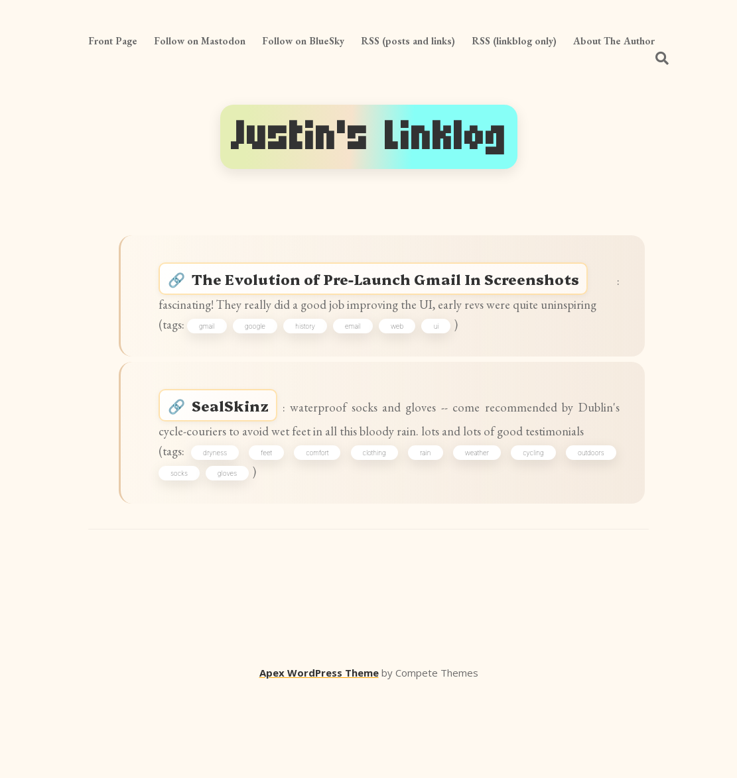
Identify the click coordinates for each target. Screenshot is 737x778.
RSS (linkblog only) (514, 40)
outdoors (586, 530)
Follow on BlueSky (303, 40)
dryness (225, 530)
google (267, 362)
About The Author (614, 40)
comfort (323, 530)
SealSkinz (241, 453)
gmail (220, 362)
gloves (234, 553)
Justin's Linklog (369, 136)
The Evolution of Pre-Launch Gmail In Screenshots (401, 284)
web (409, 362)
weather (476, 530)
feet (275, 530)
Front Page (112, 40)
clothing (377, 530)
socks (186, 553)
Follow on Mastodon (199, 40)
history (318, 362)
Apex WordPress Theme (319, 758)
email (365, 362)
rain (427, 530)
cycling (530, 530)
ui (448, 362)
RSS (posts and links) (408, 40)
